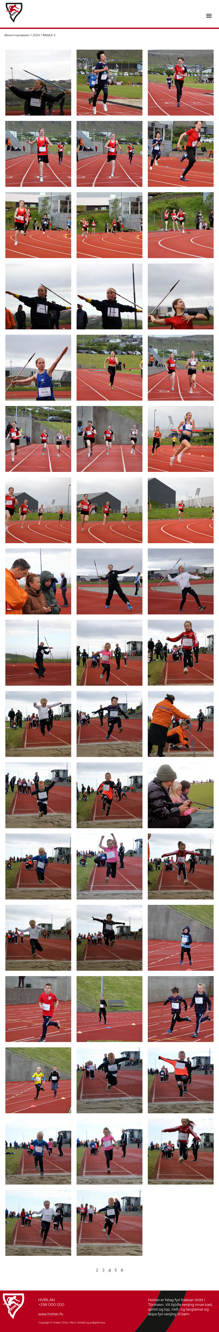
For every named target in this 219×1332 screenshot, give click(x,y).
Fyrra (91, 1270)
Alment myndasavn (17, 35)
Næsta (128, 1270)
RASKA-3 (48, 35)
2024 (36, 35)
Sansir (109, 1322)
